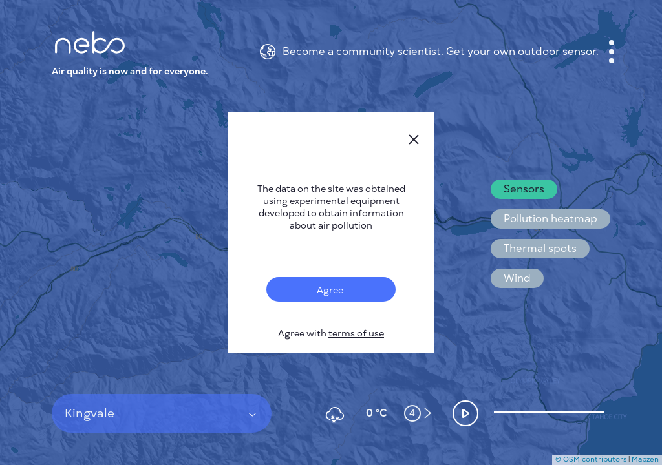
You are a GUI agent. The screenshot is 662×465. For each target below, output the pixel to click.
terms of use (356, 333)
